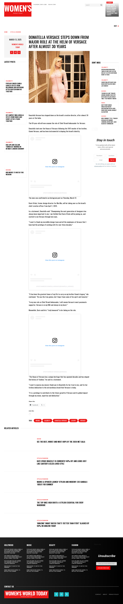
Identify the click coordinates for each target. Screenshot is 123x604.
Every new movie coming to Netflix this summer (12, 570)
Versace (82, 420)
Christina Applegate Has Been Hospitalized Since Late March (108, 84)
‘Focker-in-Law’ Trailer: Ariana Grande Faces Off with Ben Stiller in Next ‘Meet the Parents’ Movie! (108, 96)
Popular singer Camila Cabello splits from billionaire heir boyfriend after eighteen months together (15, 87)
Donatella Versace (61, 420)
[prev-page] (93, 129)
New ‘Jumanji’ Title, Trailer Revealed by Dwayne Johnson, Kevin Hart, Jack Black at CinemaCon (109, 121)
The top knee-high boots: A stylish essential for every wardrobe (60, 504)
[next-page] (96, 129)
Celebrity (109, 2)
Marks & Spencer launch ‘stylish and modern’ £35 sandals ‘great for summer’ (62, 483)
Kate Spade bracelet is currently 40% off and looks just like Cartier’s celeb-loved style (61, 462)
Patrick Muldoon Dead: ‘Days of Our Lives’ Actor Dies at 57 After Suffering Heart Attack (109, 72)
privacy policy (98, 166)
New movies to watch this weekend (15, 173)
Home (6, 32)
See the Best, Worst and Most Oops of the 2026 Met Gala (61, 441)
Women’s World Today (17, 45)
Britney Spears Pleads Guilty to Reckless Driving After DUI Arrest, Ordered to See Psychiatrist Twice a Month (111, 10)
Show (39, 438)
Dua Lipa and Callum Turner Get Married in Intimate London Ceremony (15, 147)
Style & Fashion (15, 32)
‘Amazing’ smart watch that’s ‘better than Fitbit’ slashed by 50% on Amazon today (63, 524)
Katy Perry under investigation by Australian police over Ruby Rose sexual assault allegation (109, 108)
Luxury (73, 420)
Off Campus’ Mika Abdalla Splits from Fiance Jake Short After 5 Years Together (15, 118)
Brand (38, 420)
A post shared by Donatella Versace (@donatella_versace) (54, 286)
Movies (8, 170)
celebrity (47, 420)
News (103, 102)
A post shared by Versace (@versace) (54, 193)
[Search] (101, 5)
